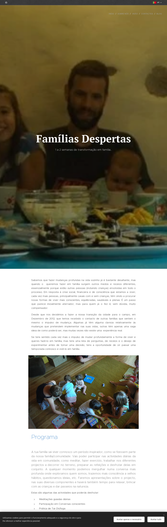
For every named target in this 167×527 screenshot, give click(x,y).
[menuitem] (112, 13)
